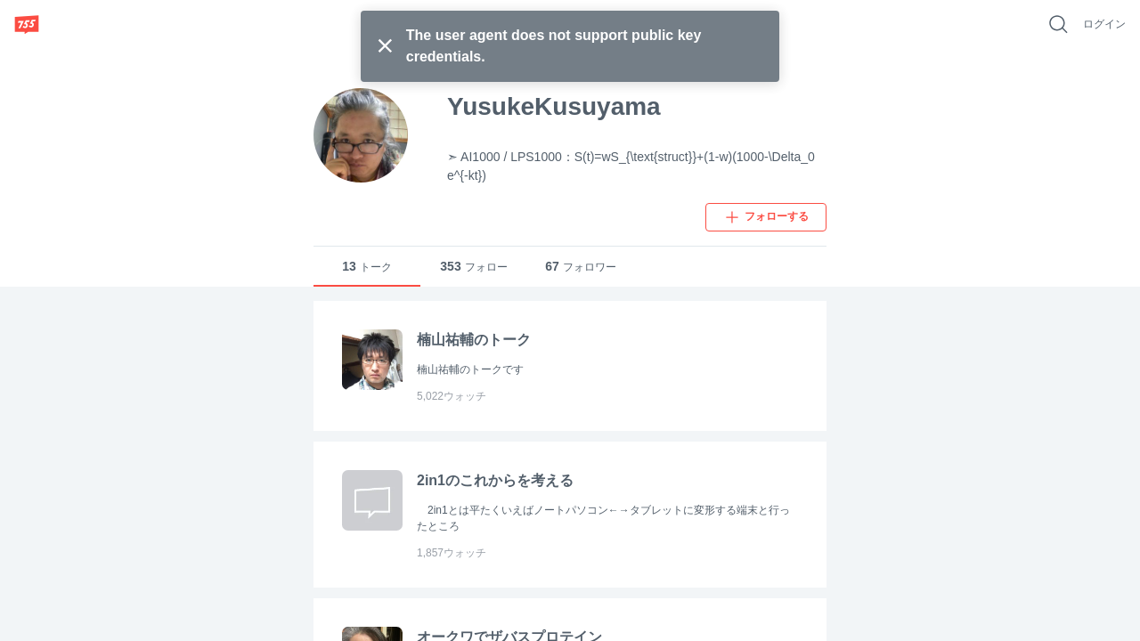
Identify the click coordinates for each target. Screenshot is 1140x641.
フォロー (473, 266)
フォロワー (580, 266)
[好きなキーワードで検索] (1058, 24)
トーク (367, 266)
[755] (26, 24)
